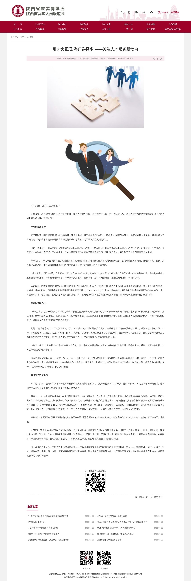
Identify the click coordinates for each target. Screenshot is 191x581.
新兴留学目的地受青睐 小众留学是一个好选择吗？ (49, 540)
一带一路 (128, 29)
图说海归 (150, 29)
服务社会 (128, 24)
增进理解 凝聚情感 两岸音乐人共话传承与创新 (116, 528)
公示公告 (18, 29)
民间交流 (84, 29)
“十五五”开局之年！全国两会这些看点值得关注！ (48, 516)
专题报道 (62, 29)
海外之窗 (106, 24)
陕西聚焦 (84, 24)
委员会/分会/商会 (173, 29)
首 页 (18, 24)
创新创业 (106, 29)
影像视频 (150, 24)
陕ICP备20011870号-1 (118, 577)
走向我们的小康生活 (36, 522)
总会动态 (62, 24)
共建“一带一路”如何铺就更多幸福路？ (43, 534)
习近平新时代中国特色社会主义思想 (43, 528)
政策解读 (40, 29)
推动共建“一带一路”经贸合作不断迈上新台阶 (115, 534)
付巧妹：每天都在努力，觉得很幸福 (112, 516)
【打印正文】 (143, 497)
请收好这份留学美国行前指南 (109, 540)
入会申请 (165, 12)
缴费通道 (175, 12)
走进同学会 (40, 24)
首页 (22, 37)
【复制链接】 (158, 497)
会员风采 (173, 24)
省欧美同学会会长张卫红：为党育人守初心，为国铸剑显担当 (122, 522)
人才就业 (30, 37)
